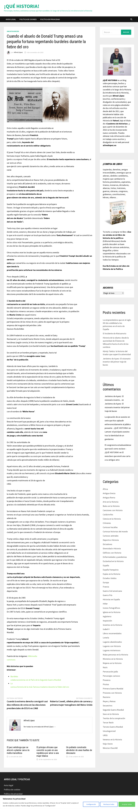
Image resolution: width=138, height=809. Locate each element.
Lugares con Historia (112, 646)
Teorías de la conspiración (114, 718)
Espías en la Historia (111, 574)
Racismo (106, 697)
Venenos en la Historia (112, 739)
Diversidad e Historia (112, 548)
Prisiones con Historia (112, 693)
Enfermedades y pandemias (115, 557)
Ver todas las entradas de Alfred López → (40, 726)
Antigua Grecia (109, 493)
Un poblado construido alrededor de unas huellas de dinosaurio (79, 750)
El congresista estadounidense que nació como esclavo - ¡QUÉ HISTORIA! (118, 449)
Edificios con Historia (112, 552)
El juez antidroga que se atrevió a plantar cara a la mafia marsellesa (18, 750)
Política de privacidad (50, 19)
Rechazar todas (108, 804)
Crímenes (107, 523)
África (105, 489)
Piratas (106, 684)
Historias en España (111, 599)
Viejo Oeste (108, 743)
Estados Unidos (109, 578)
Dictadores (107, 544)
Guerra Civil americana (112, 591)
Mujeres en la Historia (112, 663)
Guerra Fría (107, 595)
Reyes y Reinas (109, 701)
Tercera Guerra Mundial (113, 726)
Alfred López (18, 52)
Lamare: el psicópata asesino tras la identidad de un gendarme (117, 435)
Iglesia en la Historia (111, 612)
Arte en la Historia (110, 501)
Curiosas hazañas (110, 527)
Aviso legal (11, 19)
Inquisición (107, 620)
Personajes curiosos (111, 676)
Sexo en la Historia (111, 714)
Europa (106, 582)
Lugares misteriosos (111, 650)
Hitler (105, 603)
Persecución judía (110, 671)
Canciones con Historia (112, 510)
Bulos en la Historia (111, 506)
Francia (106, 586)
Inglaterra (107, 616)
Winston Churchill (110, 748)
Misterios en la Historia (113, 659)
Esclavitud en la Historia (113, 561)
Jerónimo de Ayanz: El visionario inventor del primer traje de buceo (117, 361)
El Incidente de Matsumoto (114, 333)
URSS (105, 735)
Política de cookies (28, 19)
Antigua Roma (109, 497)
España (106, 565)
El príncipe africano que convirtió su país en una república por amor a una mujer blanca (47, 751)
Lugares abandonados (112, 642)
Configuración (91, 804)
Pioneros (106, 680)
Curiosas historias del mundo (115, 531)
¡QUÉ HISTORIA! (21, 6)
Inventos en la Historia (112, 625)
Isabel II (106, 629)
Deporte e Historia (111, 540)
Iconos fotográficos (111, 608)
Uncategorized (13, 31)
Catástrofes (108, 514)
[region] (69, 802)
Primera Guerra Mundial (113, 688)
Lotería (106, 637)
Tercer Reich (108, 722)
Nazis (105, 667)
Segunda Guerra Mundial (113, 709)
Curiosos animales (110, 535)
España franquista (110, 569)
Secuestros (107, 705)
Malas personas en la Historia (115, 654)
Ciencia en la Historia (112, 518)
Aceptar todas (127, 804)
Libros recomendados (112, 633)
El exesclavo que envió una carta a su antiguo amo (117, 456)
